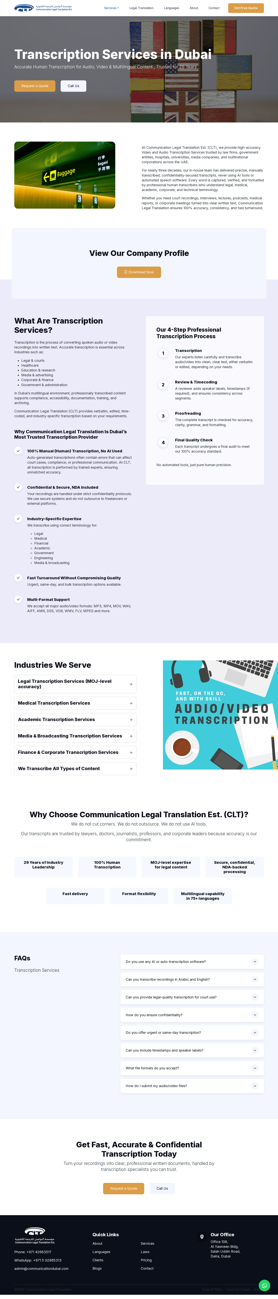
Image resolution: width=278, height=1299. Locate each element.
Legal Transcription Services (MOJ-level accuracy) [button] (65, 684)
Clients (97, 1264)
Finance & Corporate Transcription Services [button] (68, 752)
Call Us (73, 86)
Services (110, 8)
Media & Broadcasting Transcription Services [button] (70, 736)
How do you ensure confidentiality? (154, 1017)
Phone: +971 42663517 (32, 1256)
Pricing (146, 1264)
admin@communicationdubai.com (41, 1273)
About (194, 8)
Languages (171, 8)
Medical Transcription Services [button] (54, 703)
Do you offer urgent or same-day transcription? (163, 1035)
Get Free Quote (246, 8)
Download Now (139, 272)
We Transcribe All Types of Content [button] (59, 769)
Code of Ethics (212, 1294)
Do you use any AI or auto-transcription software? (166, 962)
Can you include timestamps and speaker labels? (164, 1053)
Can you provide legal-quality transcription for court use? (171, 999)
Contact (214, 8)
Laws (145, 1256)
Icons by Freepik (238, 1294)
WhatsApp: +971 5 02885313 (38, 1264)
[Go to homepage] (43, 8)
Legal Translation (141, 8)
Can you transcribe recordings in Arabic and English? (168, 980)
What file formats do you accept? (152, 1072)
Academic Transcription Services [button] (56, 719)
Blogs (97, 1273)
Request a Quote (34, 86)
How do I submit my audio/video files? (156, 1090)
